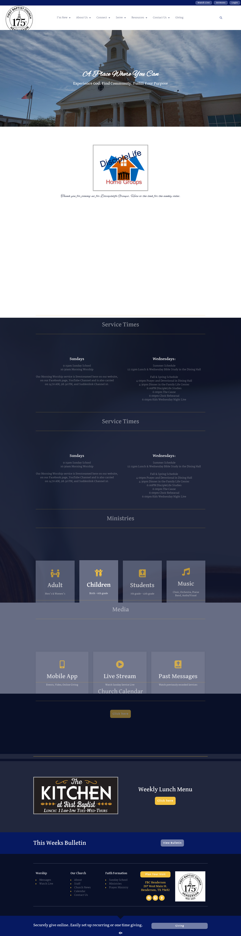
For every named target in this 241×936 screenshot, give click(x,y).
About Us (83, 18)
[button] (221, 17)
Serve (121, 18)
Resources (139, 18)
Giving (179, 18)
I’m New (64, 18)
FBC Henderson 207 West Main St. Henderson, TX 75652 (155, 886)
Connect (103, 18)
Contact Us (161, 18)
